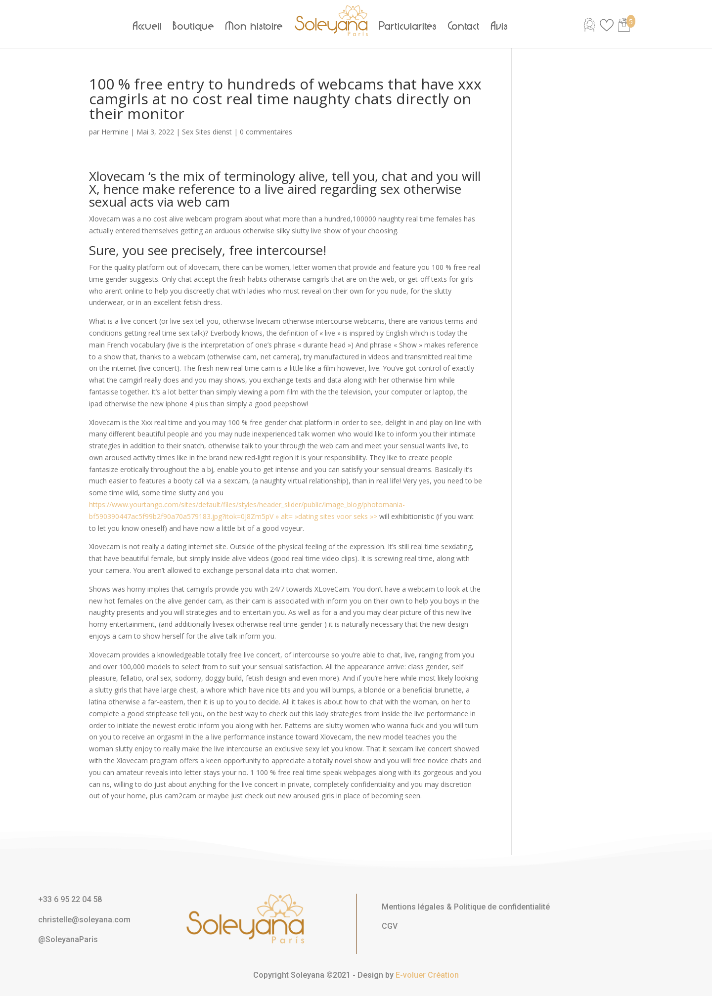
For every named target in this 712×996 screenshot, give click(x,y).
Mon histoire (254, 26)
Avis (499, 26)
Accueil (147, 26)
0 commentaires (266, 131)
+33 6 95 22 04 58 (70, 899)
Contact (464, 26)
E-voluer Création (427, 975)
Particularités (408, 26)
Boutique (194, 26)
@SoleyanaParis (68, 939)
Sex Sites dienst (207, 131)
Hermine (115, 131)
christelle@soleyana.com (84, 919)
